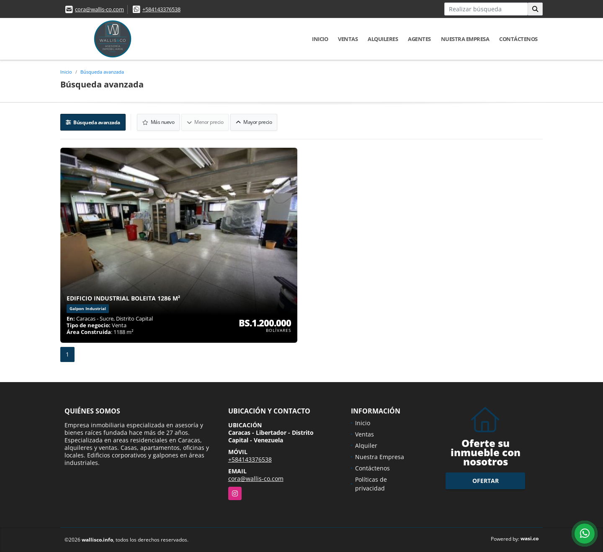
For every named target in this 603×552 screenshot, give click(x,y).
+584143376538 (161, 9)
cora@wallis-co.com (99, 9)
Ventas (348, 39)
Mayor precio (254, 122)
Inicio (320, 39)
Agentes (419, 39)
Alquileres (383, 39)
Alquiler (366, 445)
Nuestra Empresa (465, 39)
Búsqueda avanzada (102, 72)
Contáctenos (518, 39)
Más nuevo (158, 122)
